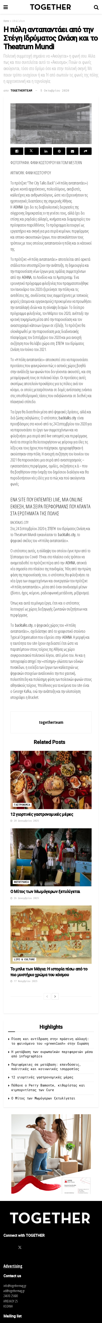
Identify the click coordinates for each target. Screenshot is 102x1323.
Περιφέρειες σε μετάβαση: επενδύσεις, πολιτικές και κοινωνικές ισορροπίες (46, 1066)
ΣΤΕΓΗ (60, 343)
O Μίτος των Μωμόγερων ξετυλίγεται (45, 891)
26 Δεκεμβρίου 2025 (24, 898)
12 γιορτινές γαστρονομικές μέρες (41, 814)
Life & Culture (18, 21)
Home (6, 21)
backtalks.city (67, 418)
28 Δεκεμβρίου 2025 (24, 820)
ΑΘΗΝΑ (18, 207)
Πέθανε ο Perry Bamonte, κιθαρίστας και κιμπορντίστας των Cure (48, 1087)
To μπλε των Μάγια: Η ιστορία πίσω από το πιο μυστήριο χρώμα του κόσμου (48, 971)
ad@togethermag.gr (14, 1291)
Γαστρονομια (22, 804)
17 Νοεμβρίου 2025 (23, 981)
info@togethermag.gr (14, 1285)
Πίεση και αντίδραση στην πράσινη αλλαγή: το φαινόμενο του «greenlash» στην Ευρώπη (50, 1041)
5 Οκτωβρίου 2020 (54, 90)
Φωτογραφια (21, 882)
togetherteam (21, 90)
